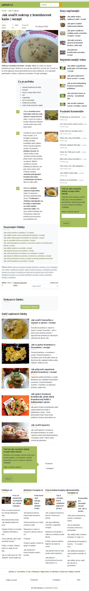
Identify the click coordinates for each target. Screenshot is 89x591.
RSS (78, 580)
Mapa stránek (74, 572)
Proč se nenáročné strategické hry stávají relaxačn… (17, 501)
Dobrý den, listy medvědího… (71, 138)
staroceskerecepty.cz (56, 490)
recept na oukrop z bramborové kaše (43, 270)
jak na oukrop (36, 272)
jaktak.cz (12, 572)
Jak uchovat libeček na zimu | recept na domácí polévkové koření (28, 258)
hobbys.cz (7, 490)
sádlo (27, 270)
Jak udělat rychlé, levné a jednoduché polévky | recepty (24, 235)
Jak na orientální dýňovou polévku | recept (19, 240)
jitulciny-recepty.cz (33, 490)
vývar (48, 267)
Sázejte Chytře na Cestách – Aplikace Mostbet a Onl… (12, 531)
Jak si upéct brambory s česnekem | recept (43, 346)
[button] (30, 46)
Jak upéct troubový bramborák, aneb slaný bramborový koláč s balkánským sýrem (42, 398)
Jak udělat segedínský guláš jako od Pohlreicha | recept (77, 68)
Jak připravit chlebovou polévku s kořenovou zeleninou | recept (27, 256)
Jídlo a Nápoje (13, 11)
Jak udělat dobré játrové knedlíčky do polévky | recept (23, 238)
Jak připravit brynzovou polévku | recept (18, 251)
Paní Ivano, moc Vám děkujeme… (72, 166)
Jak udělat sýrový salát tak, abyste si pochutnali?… (76, 563)
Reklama (35, 572)
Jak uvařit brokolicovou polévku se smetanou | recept (23, 253)
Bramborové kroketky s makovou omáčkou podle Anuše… (54, 534)
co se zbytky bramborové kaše (27, 275)
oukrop (15, 267)
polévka (42, 267)
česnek (28, 267)
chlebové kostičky (17, 270)
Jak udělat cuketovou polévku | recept (17, 248)
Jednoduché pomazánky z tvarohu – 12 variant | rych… (77, 544)
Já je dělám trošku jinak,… (69, 173)
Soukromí (64, 572)
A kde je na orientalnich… (69, 180)
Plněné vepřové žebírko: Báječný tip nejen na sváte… (54, 543)
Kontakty (21, 572)
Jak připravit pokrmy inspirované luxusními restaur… (32, 515)
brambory (35, 267)
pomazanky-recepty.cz (73, 491)
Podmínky (54, 572)
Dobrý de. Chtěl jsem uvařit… (70, 152)
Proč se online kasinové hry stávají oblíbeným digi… (11, 512)
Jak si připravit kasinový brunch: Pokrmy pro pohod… (54, 515)
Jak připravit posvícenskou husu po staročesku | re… (53, 560)
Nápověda (45, 572)
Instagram (50, 468)
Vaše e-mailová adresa (12, 467)
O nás (28, 572)
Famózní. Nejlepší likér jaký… (70, 145)
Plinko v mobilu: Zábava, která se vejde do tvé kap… (11, 548)
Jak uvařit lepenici (40, 425)
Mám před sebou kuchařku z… (71, 159)
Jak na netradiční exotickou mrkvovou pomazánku (74, 527)
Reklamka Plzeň (51, 588)
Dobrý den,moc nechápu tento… (71, 131)
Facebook (49, 464)
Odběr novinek (11, 580)
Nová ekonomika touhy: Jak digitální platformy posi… (10, 522)
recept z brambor (45, 275)
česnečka (21, 267)
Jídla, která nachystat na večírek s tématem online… (76, 518)
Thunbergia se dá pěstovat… (70, 117)
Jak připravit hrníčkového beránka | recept (76, 52)
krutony (7, 270)
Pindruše (27, 539)
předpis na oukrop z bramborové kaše (16, 272)
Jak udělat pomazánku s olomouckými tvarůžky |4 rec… (76, 553)
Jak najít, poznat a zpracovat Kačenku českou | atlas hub (75, 42)
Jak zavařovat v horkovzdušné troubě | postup (32, 552)
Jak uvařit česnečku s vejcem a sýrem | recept (43, 321)
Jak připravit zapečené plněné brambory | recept (44, 370)
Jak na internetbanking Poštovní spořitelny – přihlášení (76, 85)
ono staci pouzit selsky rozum (71, 124)
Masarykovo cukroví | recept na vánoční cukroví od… (33, 531)
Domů (4, 11)
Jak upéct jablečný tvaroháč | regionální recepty (53, 525)
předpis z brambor (9, 277)
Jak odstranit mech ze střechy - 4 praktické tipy (76, 96)
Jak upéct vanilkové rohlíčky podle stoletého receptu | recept (77, 33)
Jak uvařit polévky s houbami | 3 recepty (18, 233)
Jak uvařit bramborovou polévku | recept (18, 261)
